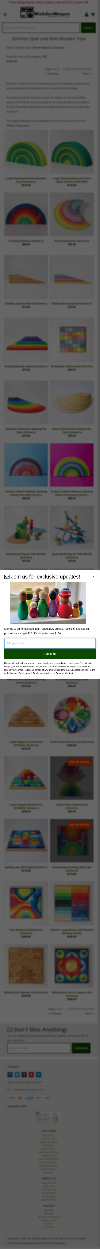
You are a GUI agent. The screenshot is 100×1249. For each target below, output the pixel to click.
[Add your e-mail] (50, 643)
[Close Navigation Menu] (93, 576)
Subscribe (50, 653)
